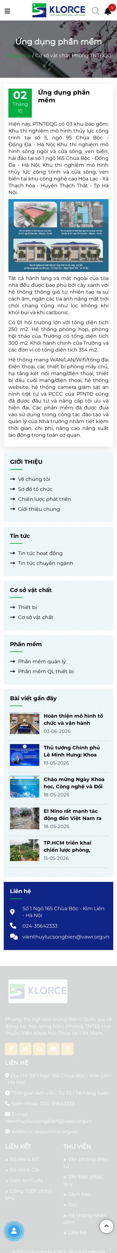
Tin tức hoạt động (36, 553)
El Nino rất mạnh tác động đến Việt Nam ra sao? (72, 818)
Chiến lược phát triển (40, 499)
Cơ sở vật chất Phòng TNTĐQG (73, 55)
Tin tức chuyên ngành (41, 563)
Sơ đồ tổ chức (31, 489)
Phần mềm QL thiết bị (42, 671)
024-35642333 (39, 926)
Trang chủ (18, 55)
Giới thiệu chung (35, 509)
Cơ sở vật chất (31, 617)
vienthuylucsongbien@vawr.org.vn (66, 937)
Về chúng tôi (30, 479)
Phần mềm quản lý (38, 661)
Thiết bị (23, 607)
